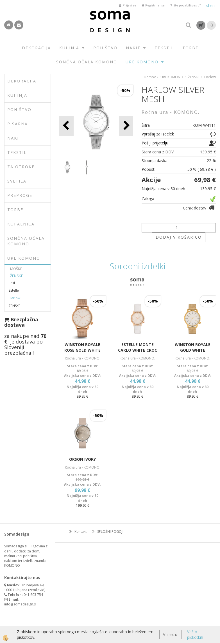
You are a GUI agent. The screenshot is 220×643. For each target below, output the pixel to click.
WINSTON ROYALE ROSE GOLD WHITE (82, 347)
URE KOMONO (142, 61)
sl (207, 5)
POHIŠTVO (105, 47)
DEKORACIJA (36, 47)
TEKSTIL (164, 47)
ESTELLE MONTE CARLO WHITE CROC (137, 347)
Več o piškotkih (195, 634)
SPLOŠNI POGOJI (110, 531)
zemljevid (36, 589)
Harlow (14, 298)
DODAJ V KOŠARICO (179, 237)
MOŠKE (16, 268)
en (212, 5)
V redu (170, 634)
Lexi (12, 282)
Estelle (14, 290)
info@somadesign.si (20, 604)
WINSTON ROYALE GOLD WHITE (192, 347)
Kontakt (80, 531)
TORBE (190, 47)
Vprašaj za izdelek (158, 134)
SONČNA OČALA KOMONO (86, 61)
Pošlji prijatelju (155, 143)
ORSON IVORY (82, 459)
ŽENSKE (16, 275)
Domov (150, 77)
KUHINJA (69, 47)
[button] (126, 126)
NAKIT (133, 47)
